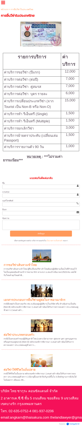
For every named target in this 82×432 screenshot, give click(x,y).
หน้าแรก (4, 9)
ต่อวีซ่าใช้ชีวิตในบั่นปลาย (19, 369)
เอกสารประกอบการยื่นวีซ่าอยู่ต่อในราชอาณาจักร (34, 299)
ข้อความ (5, 218)
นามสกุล (5, 192)
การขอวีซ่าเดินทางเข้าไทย (20, 265)
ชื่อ (3, 183)
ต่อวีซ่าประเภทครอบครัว (19, 334)
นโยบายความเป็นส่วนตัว (54, 240)
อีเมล (4, 209)
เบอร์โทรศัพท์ (7, 201)
